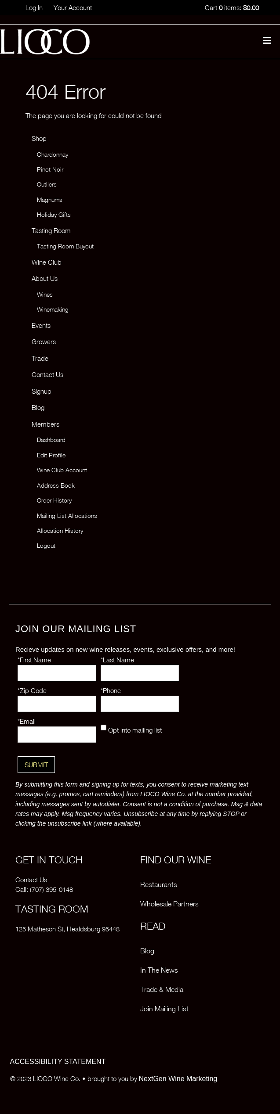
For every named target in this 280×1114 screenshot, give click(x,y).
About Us (45, 278)
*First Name (34, 660)
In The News (159, 970)
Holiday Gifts (54, 214)
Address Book (56, 485)
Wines (45, 294)
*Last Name (117, 660)
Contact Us (47, 374)
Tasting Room (51, 230)
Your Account (73, 7)
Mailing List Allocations (67, 515)
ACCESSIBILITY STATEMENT (58, 1061)
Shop (39, 138)
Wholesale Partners (169, 904)
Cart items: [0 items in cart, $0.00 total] (232, 7)
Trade (40, 358)
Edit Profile (51, 455)
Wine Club (47, 262)
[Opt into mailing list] (103, 727)
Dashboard (51, 439)
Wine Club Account (62, 470)
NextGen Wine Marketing (178, 1078)
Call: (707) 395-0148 (44, 889)
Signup (41, 391)
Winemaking (53, 309)
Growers (44, 341)
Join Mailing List (164, 1009)
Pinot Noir (50, 169)
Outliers (47, 184)
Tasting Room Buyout (65, 246)
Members (45, 424)
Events (41, 325)
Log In (34, 7)
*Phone (111, 690)
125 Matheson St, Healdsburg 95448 (67, 929)
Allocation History (60, 530)
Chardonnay (52, 154)
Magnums (49, 199)
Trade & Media (161, 989)
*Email (27, 721)
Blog (38, 407)
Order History (54, 500)
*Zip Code (32, 690)
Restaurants (158, 884)
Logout (46, 545)
